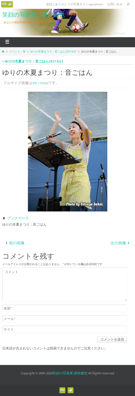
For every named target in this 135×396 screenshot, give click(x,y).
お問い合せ (115, 4)
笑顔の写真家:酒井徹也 (69, 373)
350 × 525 (38, 83)
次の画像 (120, 242)
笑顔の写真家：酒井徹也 (33, 14)
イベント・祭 (17, 51)
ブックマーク (18, 218)
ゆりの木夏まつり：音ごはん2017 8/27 (53, 51)
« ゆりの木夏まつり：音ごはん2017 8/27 (32, 61)
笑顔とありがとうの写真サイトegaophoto (74, 4)
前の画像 (14, 242)
